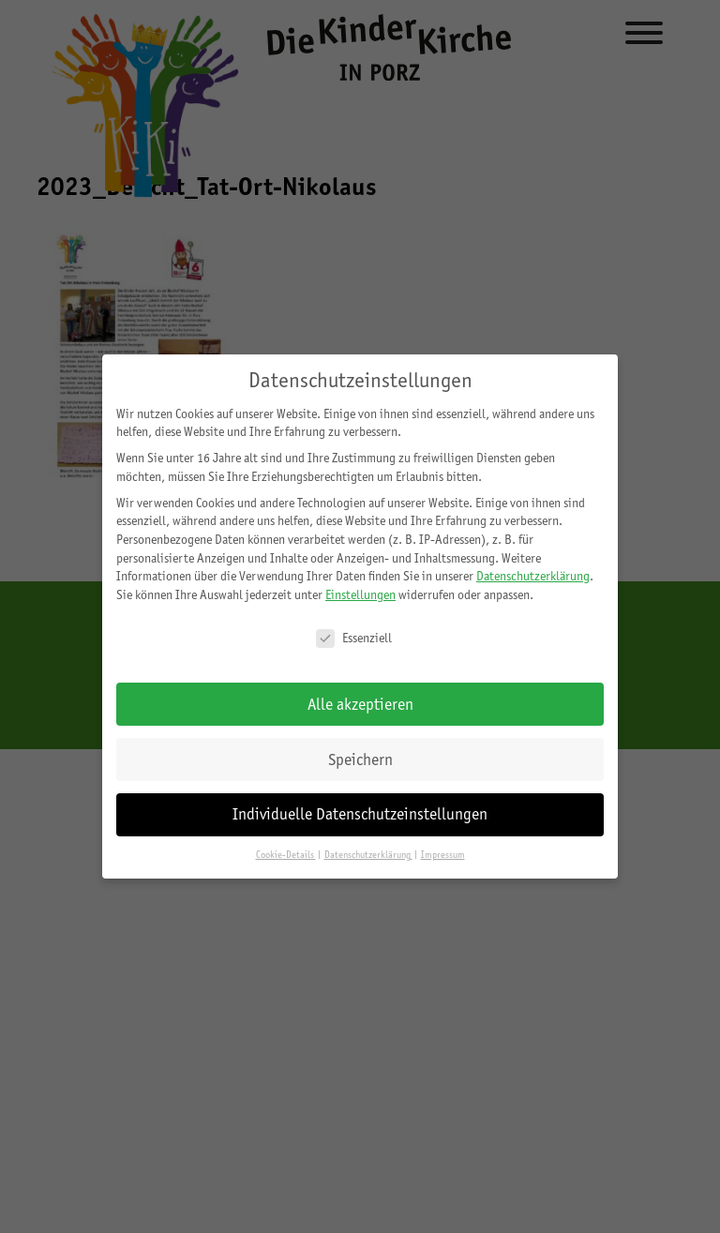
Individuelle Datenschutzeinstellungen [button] (360, 813)
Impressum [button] (443, 855)
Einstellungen (360, 594)
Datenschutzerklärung (533, 575)
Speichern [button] (360, 759)
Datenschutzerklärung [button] (368, 855)
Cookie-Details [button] (286, 855)
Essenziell (354, 638)
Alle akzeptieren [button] (360, 704)
